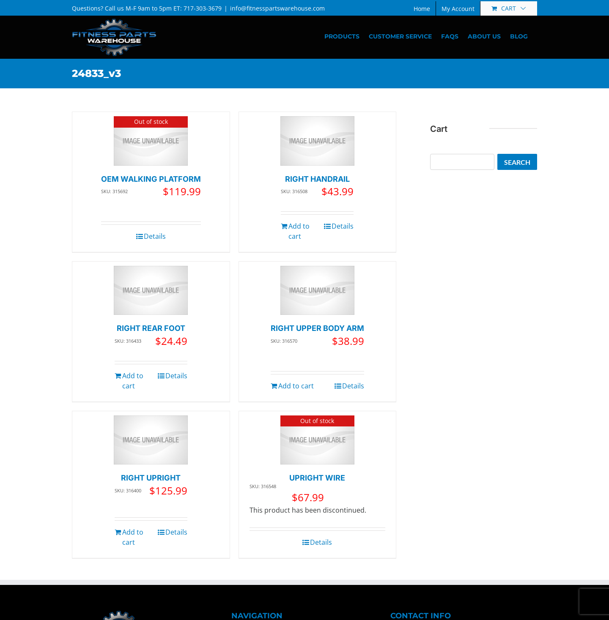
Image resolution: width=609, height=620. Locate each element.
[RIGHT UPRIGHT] (151, 440)
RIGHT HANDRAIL (317, 179)
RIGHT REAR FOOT (151, 328)
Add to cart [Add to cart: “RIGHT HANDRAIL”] (299, 231)
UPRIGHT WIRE (317, 477)
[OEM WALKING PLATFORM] (151, 141)
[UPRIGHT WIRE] (317, 440)
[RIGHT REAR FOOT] (151, 290)
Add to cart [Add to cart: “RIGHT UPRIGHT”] (132, 537)
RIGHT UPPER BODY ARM (317, 328)
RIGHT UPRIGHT (151, 477)
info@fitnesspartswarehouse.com (277, 8)
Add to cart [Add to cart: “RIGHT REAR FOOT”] (132, 381)
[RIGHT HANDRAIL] (317, 141)
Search (517, 162)
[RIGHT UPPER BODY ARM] (317, 290)
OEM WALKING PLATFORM (151, 179)
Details (155, 236)
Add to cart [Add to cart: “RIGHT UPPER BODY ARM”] (296, 386)
